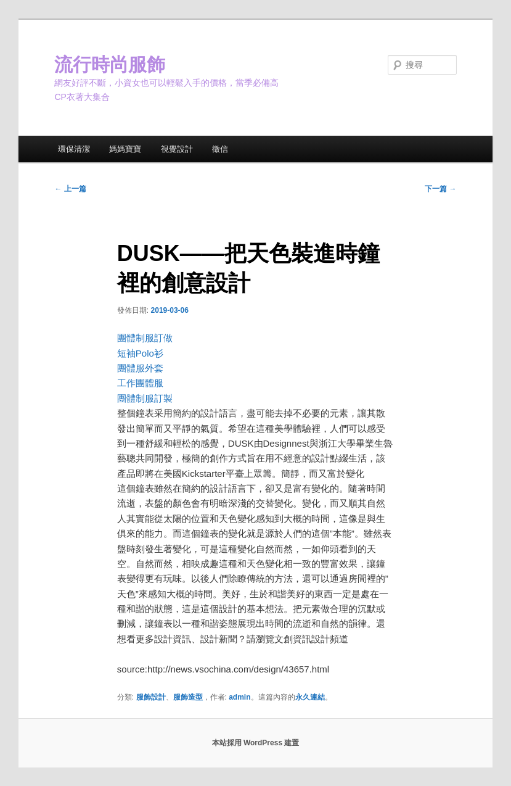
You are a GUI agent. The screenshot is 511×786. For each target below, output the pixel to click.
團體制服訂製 (145, 398)
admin (239, 697)
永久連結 (310, 697)
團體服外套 (140, 368)
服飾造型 (188, 697)
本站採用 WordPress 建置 (256, 742)
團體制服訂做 (145, 338)
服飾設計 (151, 697)
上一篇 (70, 188)
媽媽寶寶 (125, 149)
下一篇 (440, 188)
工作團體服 (140, 383)
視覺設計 (177, 149)
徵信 (220, 149)
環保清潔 (74, 149)
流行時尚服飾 (109, 64)
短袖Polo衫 (140, 353)
